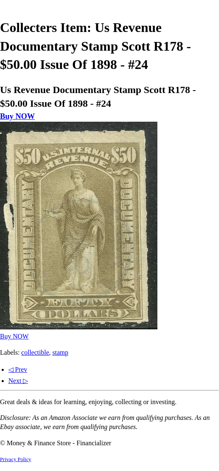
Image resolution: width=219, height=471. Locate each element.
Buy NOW (17, 116)
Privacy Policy (15, 459)
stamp (60, 352)
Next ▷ (18, 380)
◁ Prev (17, 369)
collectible (35, 352)
